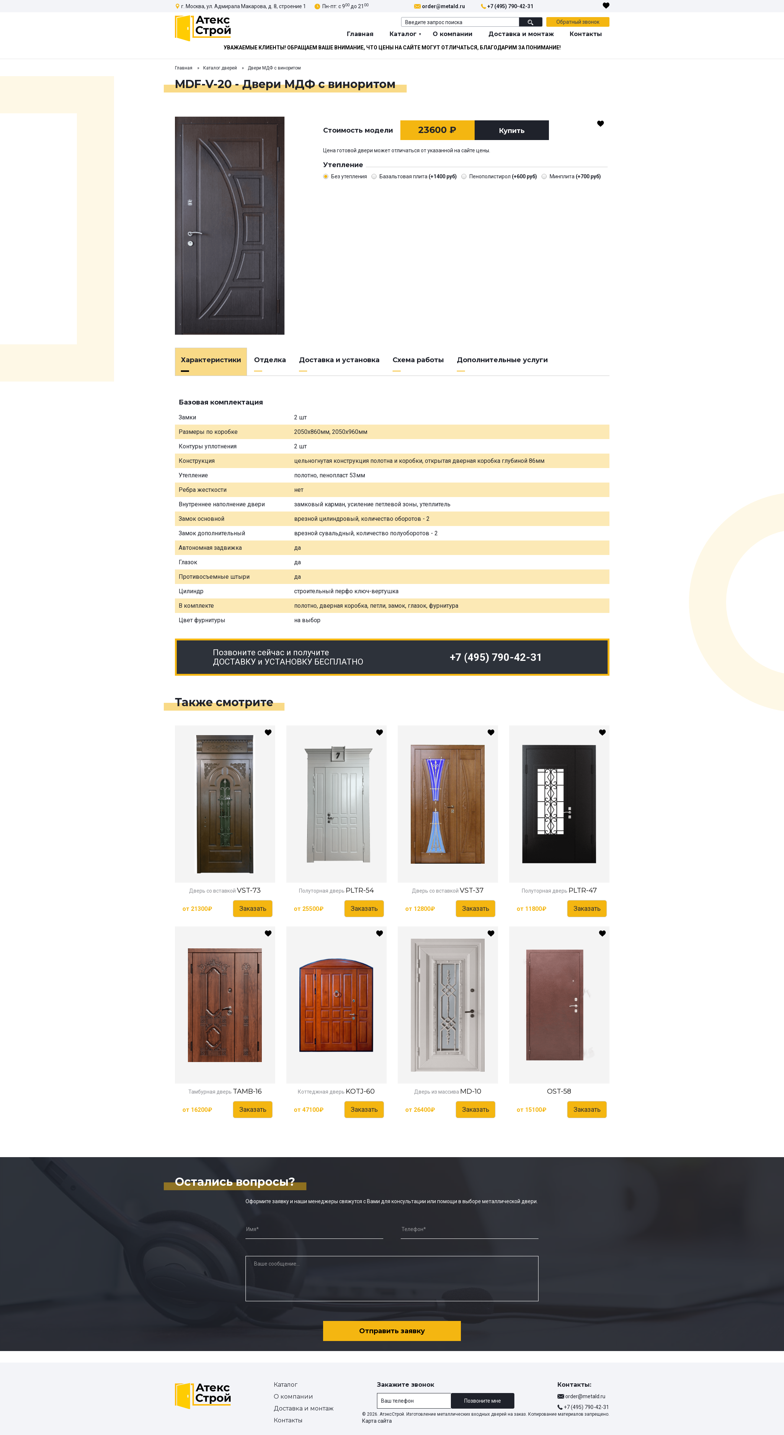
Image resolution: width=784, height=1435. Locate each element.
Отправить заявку (392, 1331)
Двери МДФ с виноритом (274, 68)
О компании (452, 34)
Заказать (252, 908)
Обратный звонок (577, 22)
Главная (360, 34)
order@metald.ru (443, 6)
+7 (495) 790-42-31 (510, 6)
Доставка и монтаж (521, 34)
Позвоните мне (482, 1401)
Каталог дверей (220, 68)
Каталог (403, 34)
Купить (512, 131)
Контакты (586, 34)
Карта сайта (377, 1421)
